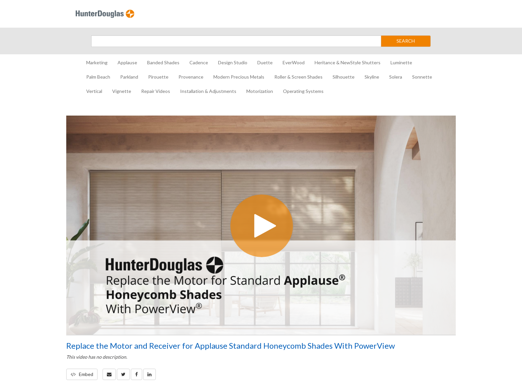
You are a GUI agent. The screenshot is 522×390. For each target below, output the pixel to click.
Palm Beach (98, 77)
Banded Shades (163, 62)
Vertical (94, 91)
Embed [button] (82, 374)
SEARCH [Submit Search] (405, 41)
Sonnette (422, 77)
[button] (109, 374)
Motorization (259, 91)
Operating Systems (303, 91)
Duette (265, 62)
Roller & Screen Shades (298, 77)
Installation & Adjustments (208, 91)
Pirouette (158, 77)
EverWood (294, 62)
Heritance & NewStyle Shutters (348, 62)
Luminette (401, 62)
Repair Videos (155, 91)
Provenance (190, 77)
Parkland (129, 77)
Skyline (372, 77)
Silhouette (344, 77)
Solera (395, 77)
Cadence (198, 62)
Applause (127, 62)
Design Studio (232, 62)
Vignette (121, 91)
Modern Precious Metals (238, 77)
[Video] (261, 225)
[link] (123, 374)
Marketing (97, 62)
